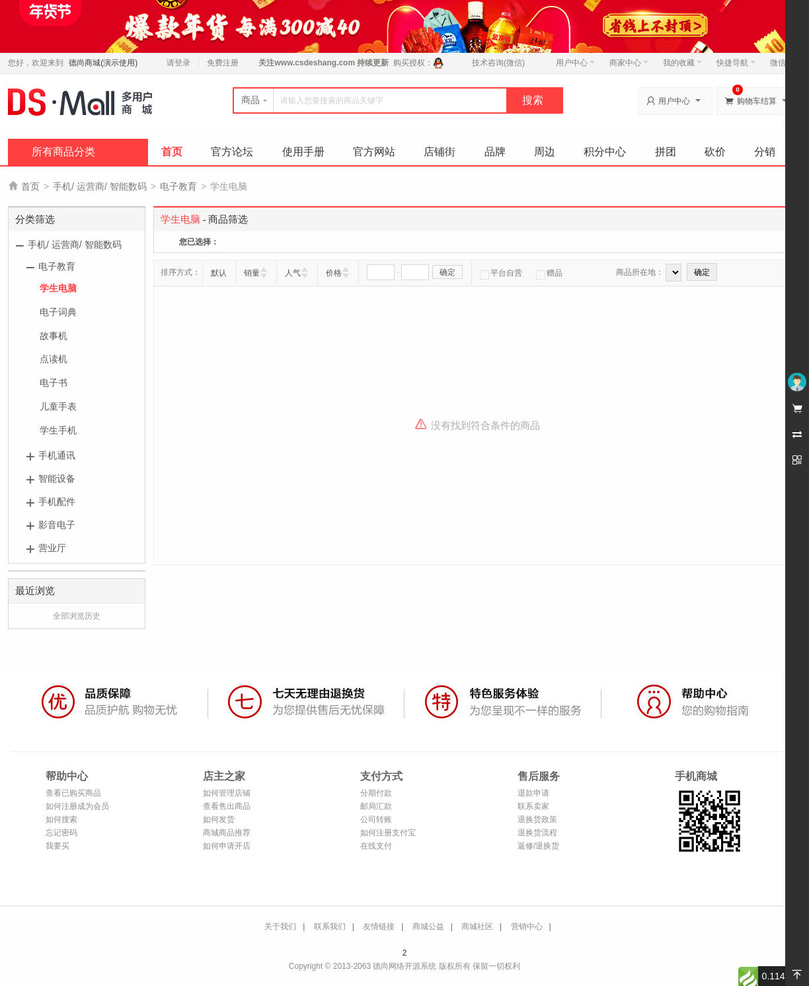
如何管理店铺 (226, 793)
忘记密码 (61, 832)
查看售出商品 (226, 806)
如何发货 (219, 819)
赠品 (549, 273)
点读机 (53, 359)
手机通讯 (56, 455)
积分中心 (605, 151)
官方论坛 (232, 151)
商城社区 (477, 926)
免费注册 (223, 62)
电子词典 (58, 312)
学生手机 (58, 430)
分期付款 (376, 793)
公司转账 (376, 819)
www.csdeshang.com (314, 62)
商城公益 (428, 926)
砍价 (715, 151)
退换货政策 (537, 819)
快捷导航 (735, 62)
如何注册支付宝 (388, 832)
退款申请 (533, 793)
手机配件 (56, 501)
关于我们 (280, 926)
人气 (293, 273)
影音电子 (56, 524)
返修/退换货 (538, 846)
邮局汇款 (376, 806)
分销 (764, 151)
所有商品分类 (63, 151)
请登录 (178, 62)
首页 (171, 151)
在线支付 (376, 846)
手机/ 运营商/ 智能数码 (100, 186)
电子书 (53, 382)
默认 (219, 273)
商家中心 (628, 62)
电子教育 (178, 186)
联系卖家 (533, 806)
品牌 (495, 151)
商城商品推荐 (226, 832)
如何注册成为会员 (77, 806)
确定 (447, 272)
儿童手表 (58, 406)
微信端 (782, 62)
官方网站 (374, 151)
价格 (334, 273)
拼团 (665, 151)
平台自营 (501, 273)
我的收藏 (682, 62)
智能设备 (56, 478)
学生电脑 (58, 288)
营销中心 (527, 926)
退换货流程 (537, 832)
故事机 (53, 335)
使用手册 (303, 151)
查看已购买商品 (73, 793)
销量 (252, 273)
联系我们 (330, 926)
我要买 (57, 846)
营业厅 (52, 548)
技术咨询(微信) (498, 62)
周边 (544, 151)
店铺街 (439, 151)
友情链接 (379, 926)
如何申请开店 (226, 846)
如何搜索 (61, 819)
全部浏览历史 (76, 616)
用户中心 (575, 62)
